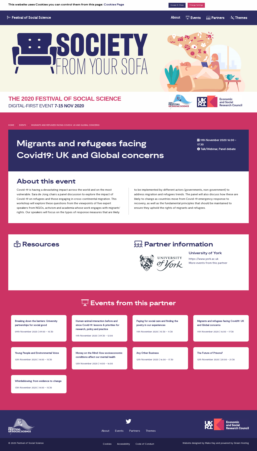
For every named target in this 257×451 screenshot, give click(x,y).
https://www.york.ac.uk (203, 259)
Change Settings (196, 5)
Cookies (107, 444)
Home (11, 125)
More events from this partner (208, 263)
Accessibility (123, 444)
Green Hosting (241, 443)
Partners (215, 18)
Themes (238, 18)
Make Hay (210, 443)
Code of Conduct (145, 444)
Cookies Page (114, 4)
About (175, 17)
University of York (205, 253)
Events (193, 18)
